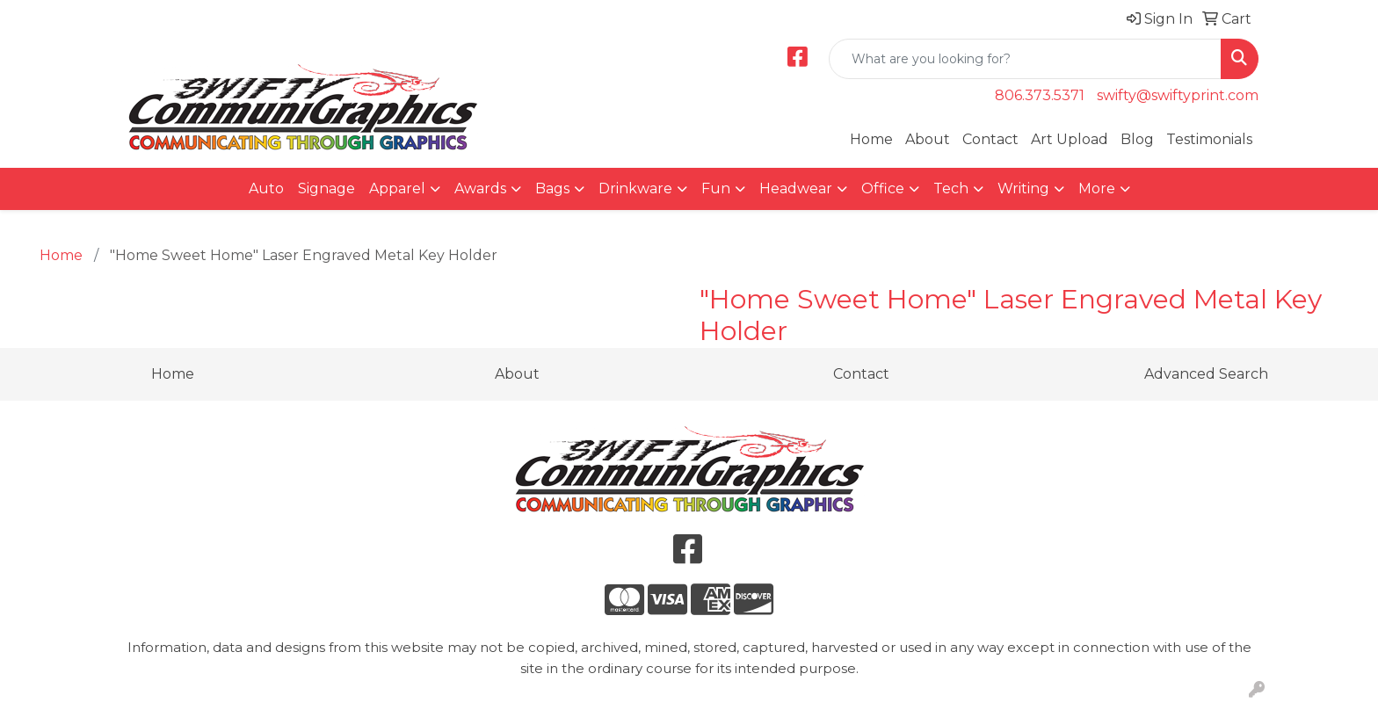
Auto (266, 188)
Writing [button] (1023, 188)
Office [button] (882, 188)
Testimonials (1209, 139)
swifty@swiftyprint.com (1177, 95)
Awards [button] (480, 188)
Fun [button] (715, 188)
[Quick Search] (1025, 59)
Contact (990, 139)
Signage (326, 188)
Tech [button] (950, 188)
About (927, 139)
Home (871, 139)
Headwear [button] (795, 188)
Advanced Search (1206, 374)
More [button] (1096, 188)
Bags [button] (552, 188)
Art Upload (1069, 139)
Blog (1137, 139)
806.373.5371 (1039, 95)
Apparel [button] (397, 188)
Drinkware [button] (635, 188)
